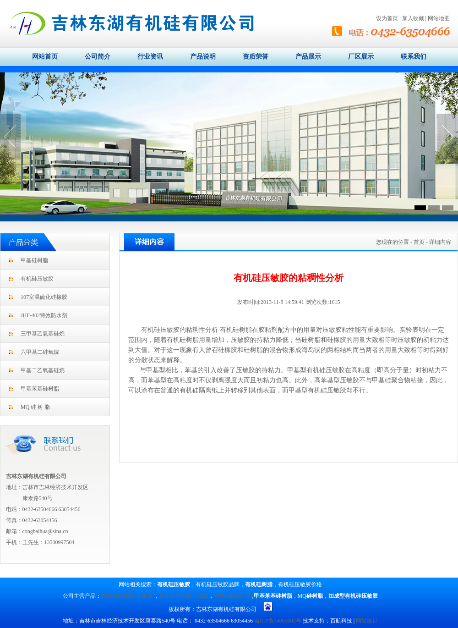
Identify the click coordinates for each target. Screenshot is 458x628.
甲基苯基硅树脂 (40, 389)
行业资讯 (150, 56)
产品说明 (203, 56)
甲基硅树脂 (34, 260)
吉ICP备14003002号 (277, 620)
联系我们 (413, 56)
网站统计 (367, 620)
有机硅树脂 (236, 329)
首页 (419, 242)
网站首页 (45, 56)
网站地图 (439, 18)
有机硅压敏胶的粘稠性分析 (179, 329)
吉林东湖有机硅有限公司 (36, 476)
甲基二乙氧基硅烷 (43, 370)
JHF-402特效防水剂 (44, 315)
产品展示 (308, 56)
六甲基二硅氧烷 (40, 352)
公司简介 (97, 56)
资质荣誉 (255, 56)
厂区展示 (361, 56)
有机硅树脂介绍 (233, 596)
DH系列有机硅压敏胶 (127, 596)
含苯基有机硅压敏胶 (183, 596)
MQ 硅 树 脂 (35, 407)
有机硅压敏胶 (37, 278)
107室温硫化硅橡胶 (44, 297)
